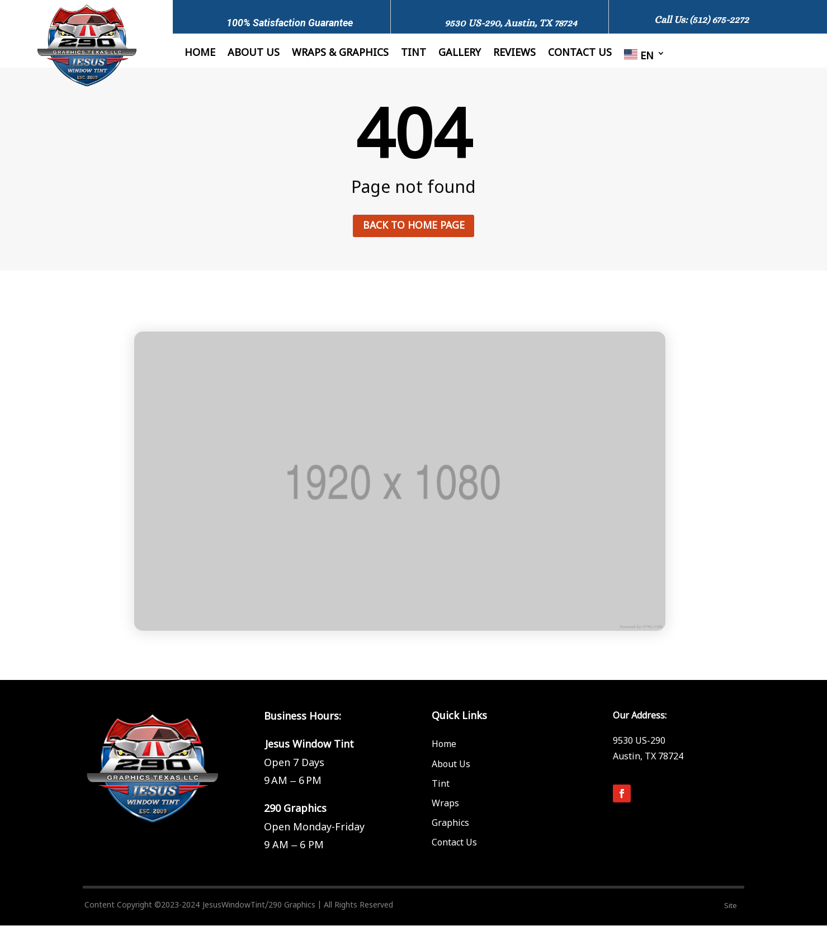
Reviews (514, 54)
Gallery (459, 54)
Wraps (445, 804)
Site (730, 906)
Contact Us (454, 844)
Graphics (450, 823)
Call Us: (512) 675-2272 (701, 19)
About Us (254, 54)
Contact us (580, 54)
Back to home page (413, 225)
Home (200, 54)
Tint (413, 54)
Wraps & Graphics (340, 54)
